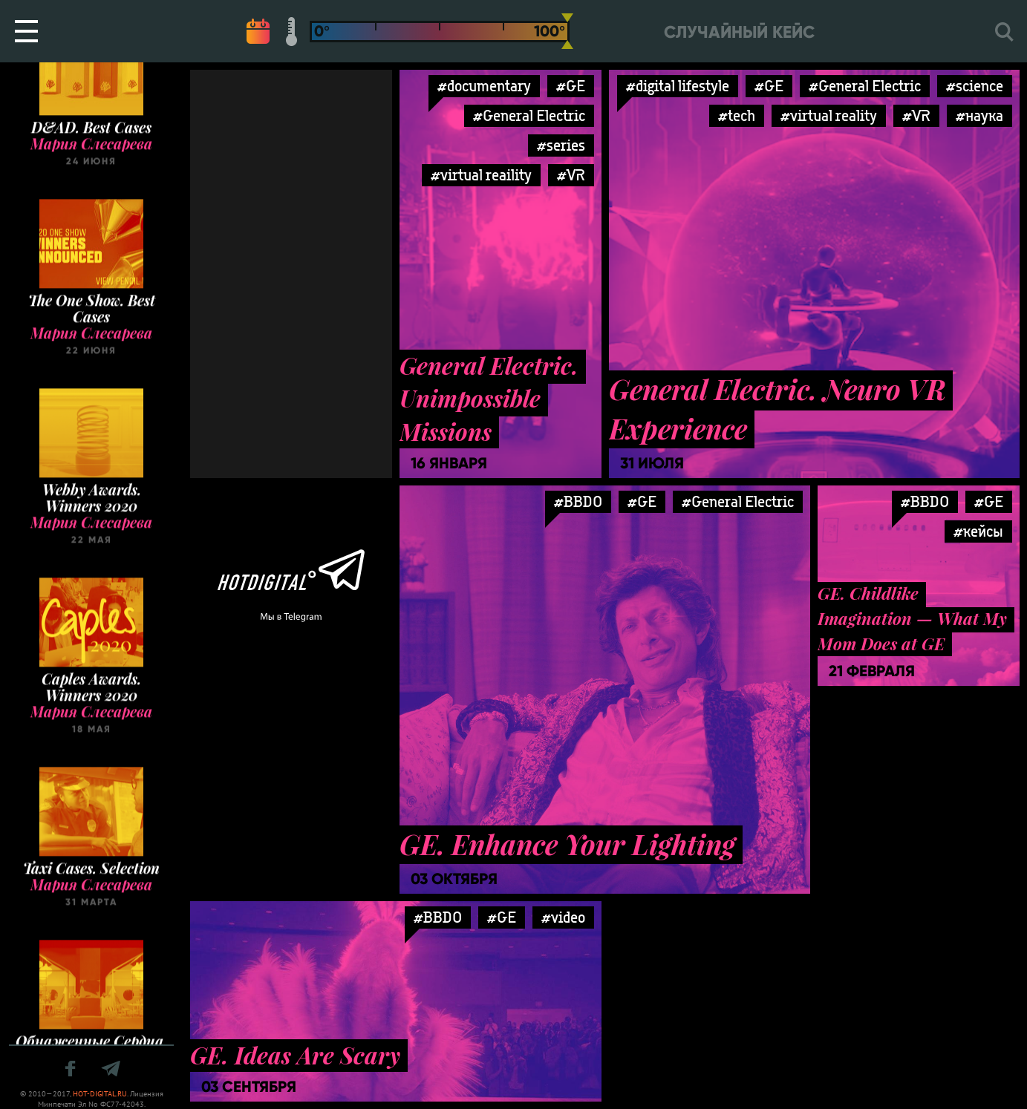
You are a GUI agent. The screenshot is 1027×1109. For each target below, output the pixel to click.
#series (561, 145)
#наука (979, 115)
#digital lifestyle (677, 86)
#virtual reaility (481, 175)
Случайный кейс (739, 32)
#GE (570, 86)
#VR (571, 175)
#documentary (484, 86)
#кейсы (978, 531)
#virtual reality (828, 115)
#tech (736, 115)
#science (974, 86)
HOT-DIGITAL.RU (100, 1094)
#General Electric (529, 115)
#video (563, 917)
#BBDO (578, 501)
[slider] (567, 31)
